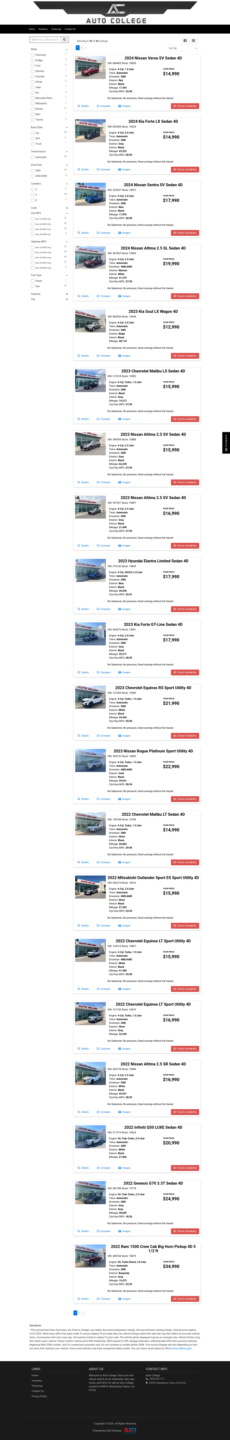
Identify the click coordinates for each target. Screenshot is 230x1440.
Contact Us (70, 29)
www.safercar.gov (182, 1348)
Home (32, 29)
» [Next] (85, 48)
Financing (56, 29)
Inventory (43, 29)
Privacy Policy (39, 1396)
